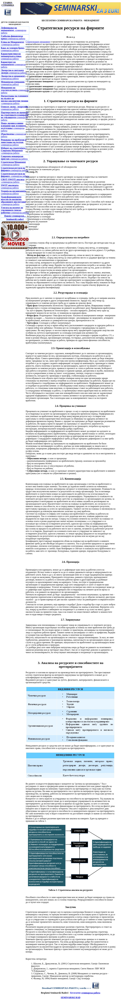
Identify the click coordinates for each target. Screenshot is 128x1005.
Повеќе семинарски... (15, 216)
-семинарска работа (13, 30)
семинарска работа (90, 993)
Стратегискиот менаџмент (38, 42)
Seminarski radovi (15, 219)
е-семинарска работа (13, 127)
